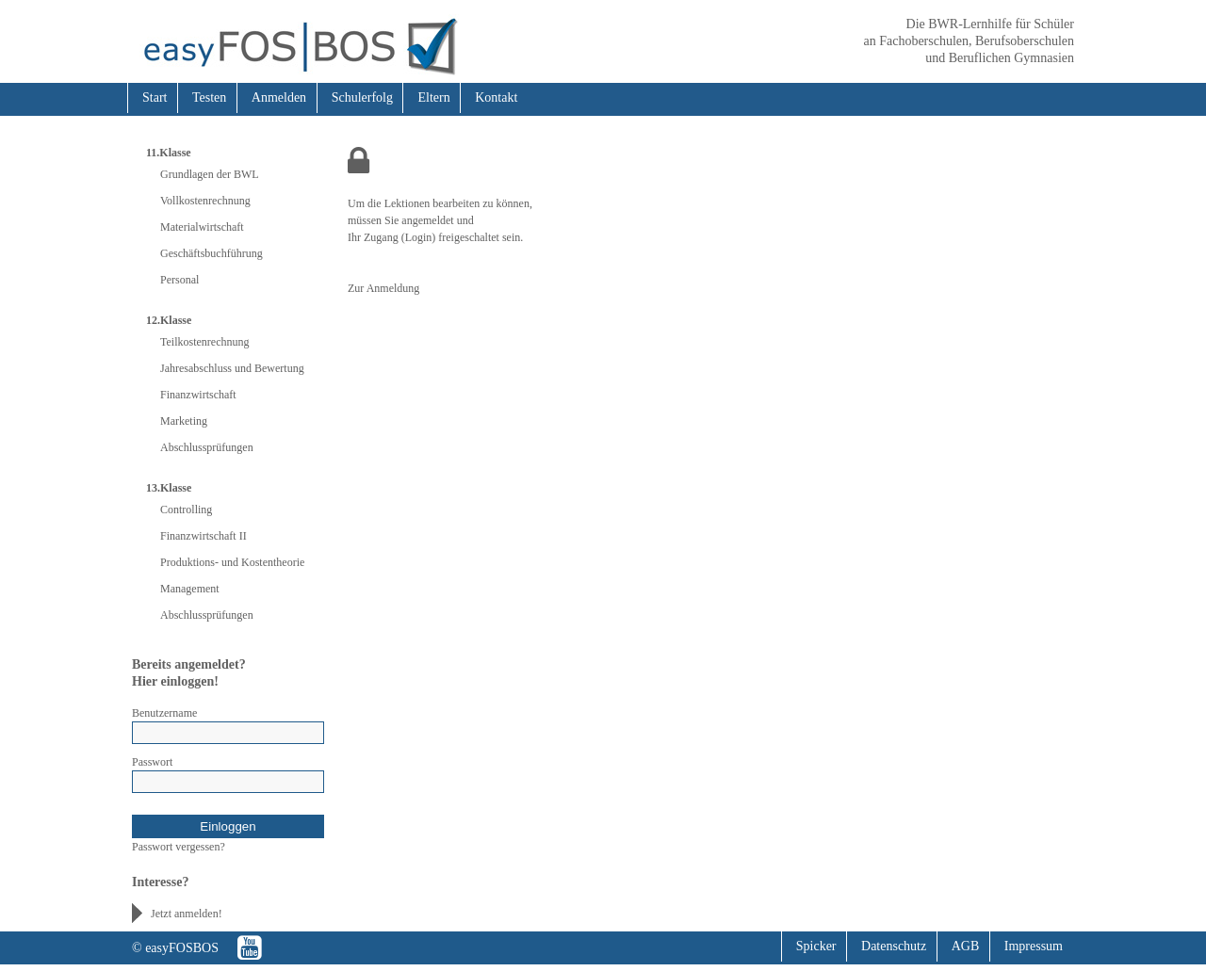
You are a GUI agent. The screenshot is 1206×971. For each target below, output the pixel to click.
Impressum (1033, 946)
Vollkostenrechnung (205, 200)
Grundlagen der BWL (209, 174)
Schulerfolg (362, 97)
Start (154, 97)
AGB (966, 946)
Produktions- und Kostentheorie (232, 562)
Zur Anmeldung (383, 288)
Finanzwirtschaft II (203, 535)
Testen (209, 97)
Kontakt (496, 97)
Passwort (152, 762)
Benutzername (164, 713)
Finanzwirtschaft (198, 394)
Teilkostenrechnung (204, 341)
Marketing (183, 421)
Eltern (433, 97)
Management (190, 588)
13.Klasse (168, 487)
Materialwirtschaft (202, 227)
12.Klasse (168, 320)
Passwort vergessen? (178, 846)
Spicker (816, 946)
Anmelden (279, 97)
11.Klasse (168, 152)
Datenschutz (893, 946)
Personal (179, 279)
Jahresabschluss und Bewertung (232, 368)
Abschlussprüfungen (206, 447)
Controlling (186, 509)
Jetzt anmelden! (186, 913)
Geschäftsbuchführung (211, 253)
